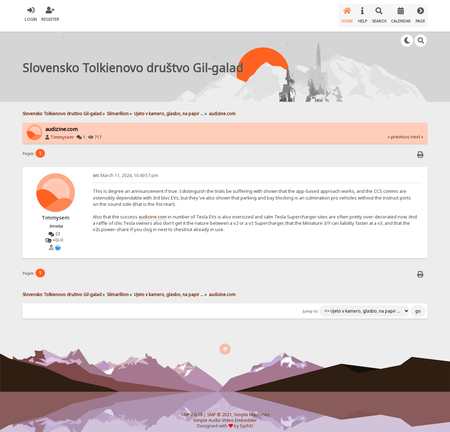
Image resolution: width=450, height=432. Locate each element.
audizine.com (153, 211)
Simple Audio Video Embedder (225, 415)
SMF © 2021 (219, 409)
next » (417, 131)
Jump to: (311, 305)
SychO (246, 420)
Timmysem (61, 132)
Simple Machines (252, 409)
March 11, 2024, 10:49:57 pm (125, 170)
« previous (398, 131)
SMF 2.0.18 (191, 409)
